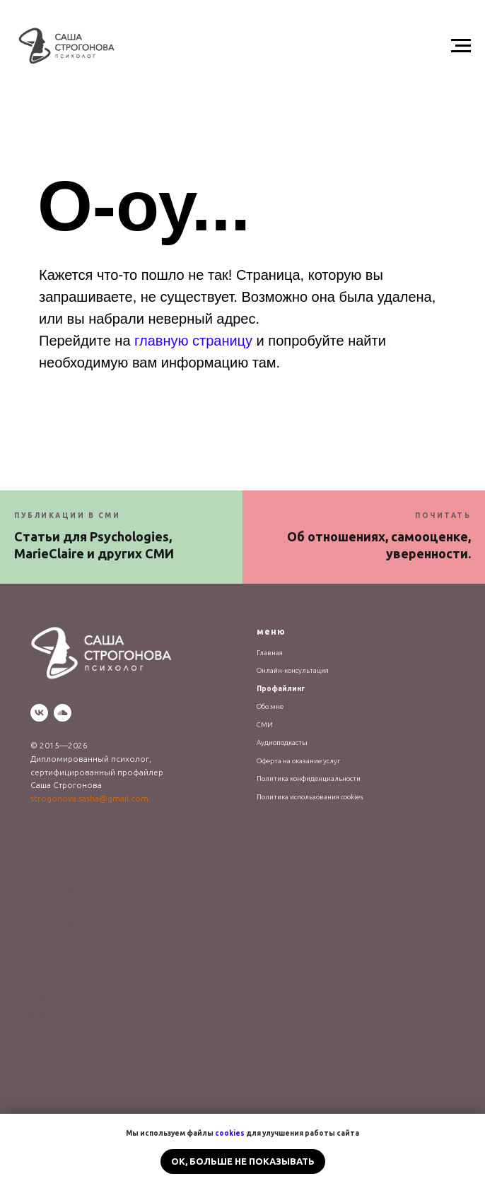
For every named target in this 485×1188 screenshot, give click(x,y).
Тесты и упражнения (63, 1033)
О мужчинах (50, 997)
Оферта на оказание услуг (298, 761)
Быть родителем (58, 961)
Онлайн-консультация (293, 670)
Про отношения (55, 871)
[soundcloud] (62, 713)
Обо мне (270, 706)
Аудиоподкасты (282, 742)
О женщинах (50, 1015)
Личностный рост (58, 925)
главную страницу (193, 340)
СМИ (265, 725)
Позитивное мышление (69, 907)
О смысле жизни (57, 979)
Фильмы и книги (57, 1051)
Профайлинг (281, 689)
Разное (41, 1070)
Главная (270, 653)
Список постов (53, 853)
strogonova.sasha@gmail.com (89, 798)
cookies (230, 1133)
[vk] (39, 713)
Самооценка (50, 943)
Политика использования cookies (310, 797)
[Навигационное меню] (461, 46)
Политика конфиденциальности (309, 778)
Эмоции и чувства (60, 889)
